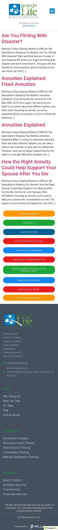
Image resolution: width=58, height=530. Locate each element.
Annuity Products (12, 480)
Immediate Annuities (14, 485)
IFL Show (8, 405)
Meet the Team (11, 401)
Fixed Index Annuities (15, 494)
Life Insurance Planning (16, 452)
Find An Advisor (11, 415)
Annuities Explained (23, 125)
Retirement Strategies (16, 438)
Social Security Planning (16, 448)
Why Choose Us (12, 396)
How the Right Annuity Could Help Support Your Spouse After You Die (29, 168)
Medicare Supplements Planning (21, 457)
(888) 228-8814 (29, 26)
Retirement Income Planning (19, 443)
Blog (5, 410)
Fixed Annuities (11, 489)
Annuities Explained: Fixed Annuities (24, 81)
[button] (52, 11)
